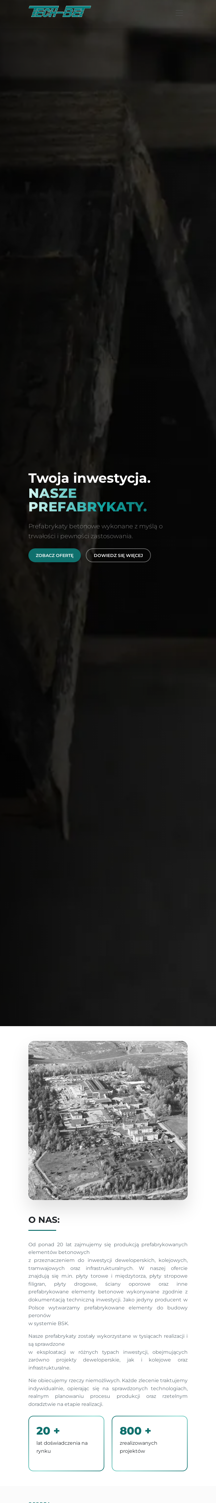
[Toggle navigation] (179, 13)
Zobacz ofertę (54, 555)
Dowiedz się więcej (118, 555)
